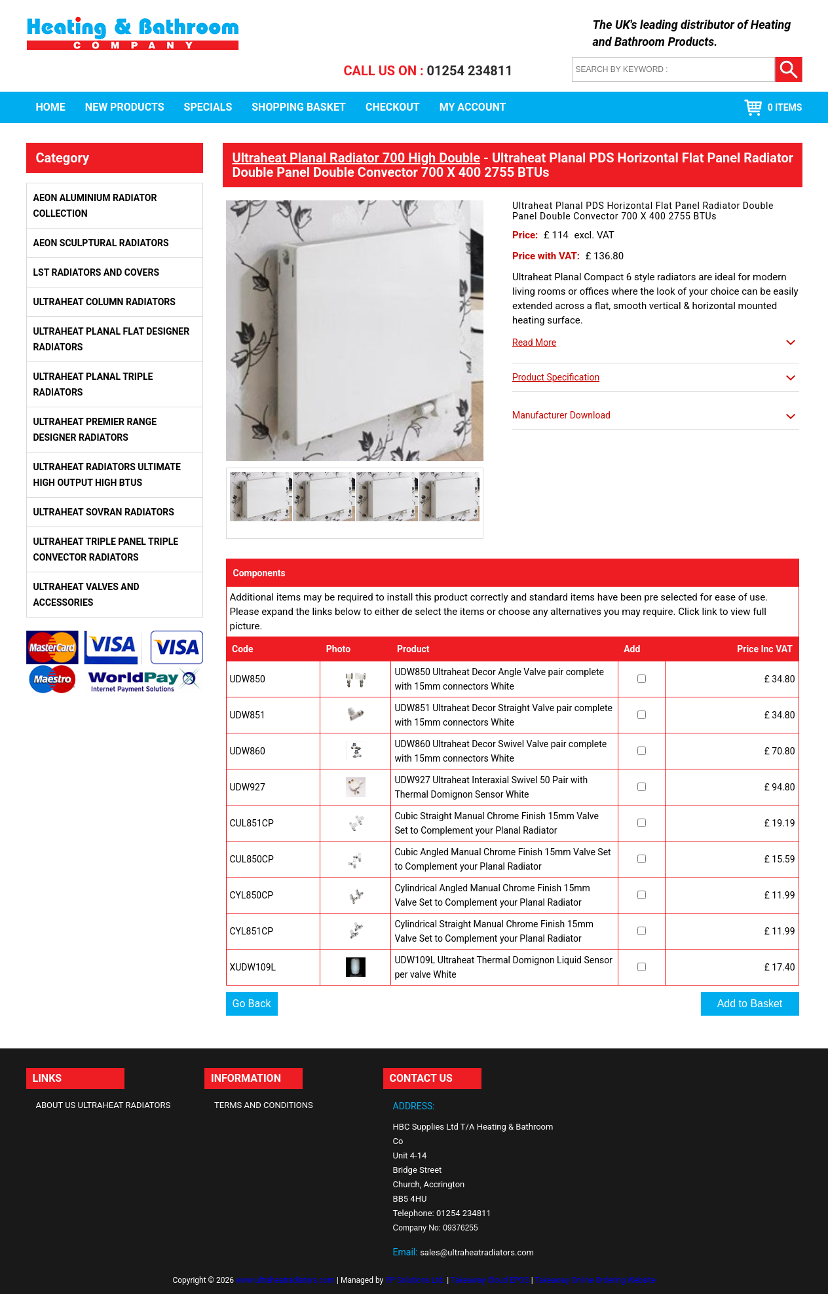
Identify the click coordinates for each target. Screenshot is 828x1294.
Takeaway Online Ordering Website (595, 1280)
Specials (208, 107)
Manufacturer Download (561, 415)
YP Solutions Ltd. (415, 1280)
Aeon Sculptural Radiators (101, 243)
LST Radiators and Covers (96, 272)
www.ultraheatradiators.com (285, 1280)
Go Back (252, 1003)
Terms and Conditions (263, 1105)
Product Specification (555, 377)
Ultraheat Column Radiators (104, 302)
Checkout (393, 107)
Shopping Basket (299, 107)
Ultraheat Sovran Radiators (103, 512)
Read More (534, 342)
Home (51, 107)
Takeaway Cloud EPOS (490, 1280)
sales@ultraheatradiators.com (477, 1252)
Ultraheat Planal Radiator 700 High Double (357, 158)
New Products (124, 107)
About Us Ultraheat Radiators (103, 1105)
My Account (473, 107)
